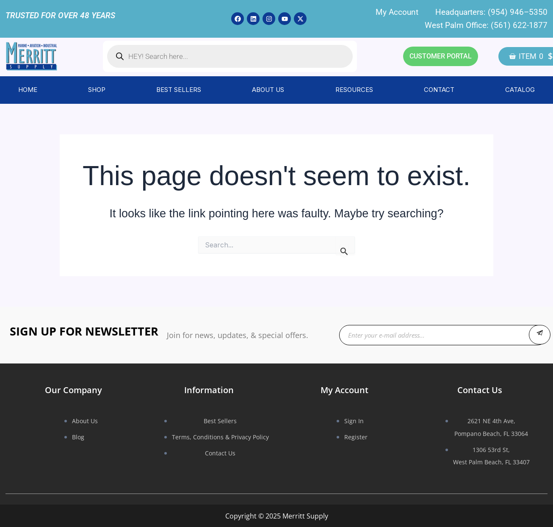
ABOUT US (268, 90)
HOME (27, 90)
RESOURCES (354, 90)
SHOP (96, 90)
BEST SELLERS (178, 90)
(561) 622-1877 (519, 25)
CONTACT (439, 90)
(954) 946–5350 (517, 12)
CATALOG (520, 90)
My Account (397, 12)
